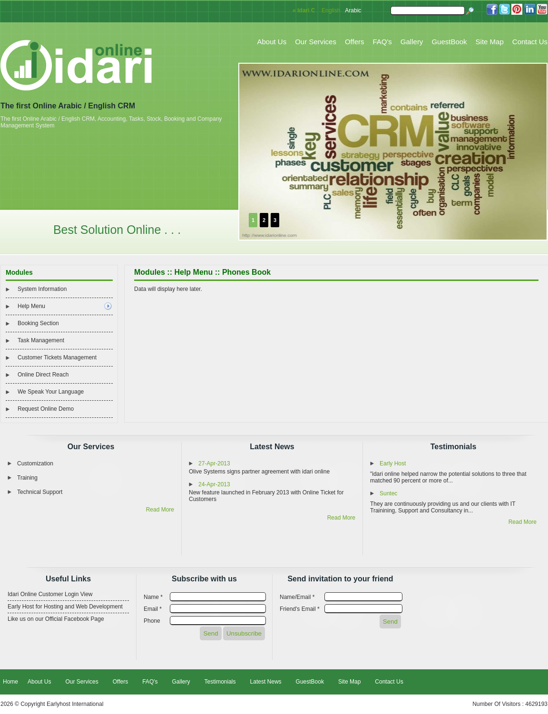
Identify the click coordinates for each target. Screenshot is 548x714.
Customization (35, 463)
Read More (160, 509)
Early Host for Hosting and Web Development (65, 606)
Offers (354, 42)
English (331, 10)
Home (10, 681)
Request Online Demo (46, 408)
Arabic (353, 10)
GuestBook (449, 42)
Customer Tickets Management (57, 357)
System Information (42, 289)
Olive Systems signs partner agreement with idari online (259, 471)
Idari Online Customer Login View (50, 594)
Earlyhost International (75, 704)
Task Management (41, 340)
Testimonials (454, 447)
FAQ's (381, 42)
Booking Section (38, 323)
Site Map (490, 42)
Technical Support (39, 492)
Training (27, 477)
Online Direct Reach (43, 374)
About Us (272, 42)
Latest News (272, 447)
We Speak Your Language (51, 391)
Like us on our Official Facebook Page (56, 619)
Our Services (315, 42)
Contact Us (530, 42)
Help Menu (31, 306)
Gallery (412, 42)
